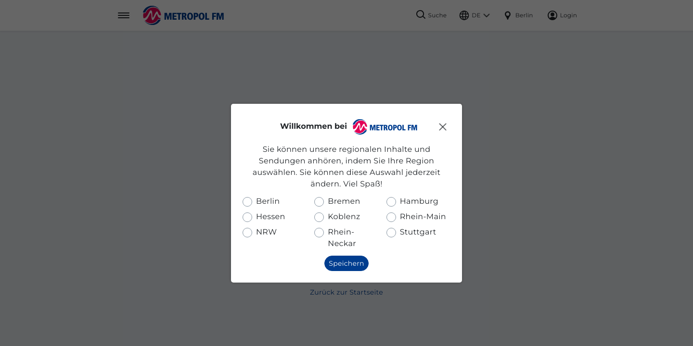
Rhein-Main (423, 217)
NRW (266, 232)
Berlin (268, 201)
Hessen (270, 217)
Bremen (344, 201)
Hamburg (419, 201)
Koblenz (344, 217)
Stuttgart (418, 232)
